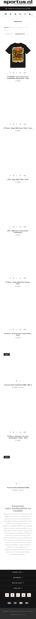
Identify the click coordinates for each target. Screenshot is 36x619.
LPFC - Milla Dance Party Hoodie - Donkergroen (18, 231)
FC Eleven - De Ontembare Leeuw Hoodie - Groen (18, 334)
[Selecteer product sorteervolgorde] (22, 34)
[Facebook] (18, 595)
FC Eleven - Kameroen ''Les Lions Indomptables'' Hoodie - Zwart (18, 437)
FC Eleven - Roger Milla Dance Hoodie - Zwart (17, 283)
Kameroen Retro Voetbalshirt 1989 (18, 487)
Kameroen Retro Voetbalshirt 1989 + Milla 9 (18, 385)
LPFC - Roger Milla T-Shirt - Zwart (17, 179)
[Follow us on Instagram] (12, 595)
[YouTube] (23, 595)
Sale (6, 354)
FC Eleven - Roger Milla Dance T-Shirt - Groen (18, 128)
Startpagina (6, 27)
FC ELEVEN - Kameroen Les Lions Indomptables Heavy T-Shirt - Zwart (18, 77)
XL (20, 73)
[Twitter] (7, 595)
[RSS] (29, 595)
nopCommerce (21, 614)
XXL (25, 73)
